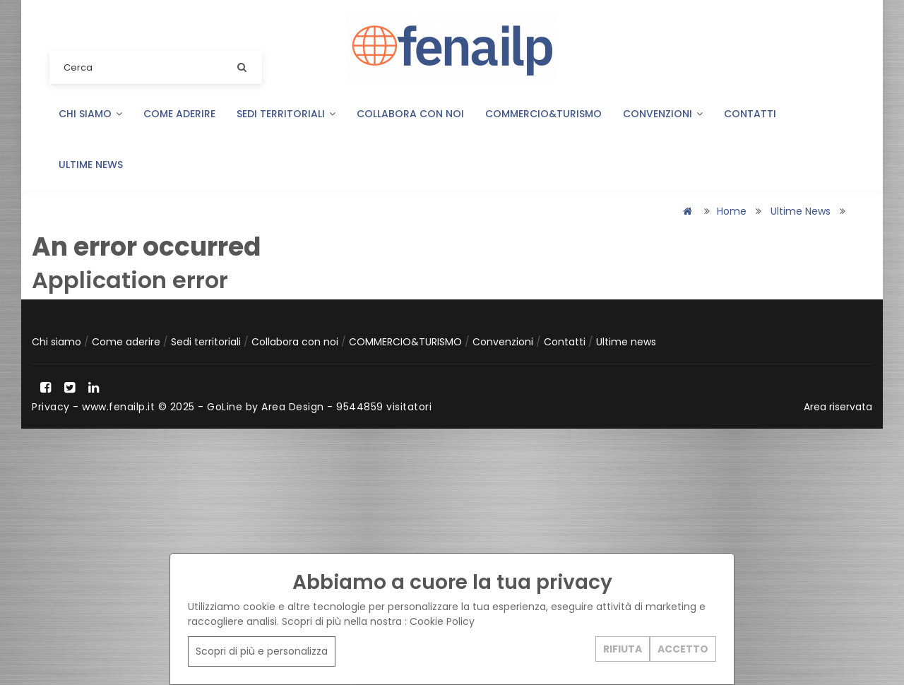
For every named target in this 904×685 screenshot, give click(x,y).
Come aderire (179, 114)
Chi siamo (90, 114)
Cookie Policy (442, 621)
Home (732, 211)
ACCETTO (683, 649)
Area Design (292, 407)
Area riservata (838, 407)
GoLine (224, 407)
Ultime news (91, 164)
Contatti (750, 114)
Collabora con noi (410, 114)
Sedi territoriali (286, 114)
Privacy (51, 407)
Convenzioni (663, 114)
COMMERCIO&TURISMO (543, 114)
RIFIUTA (622, 649)
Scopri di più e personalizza (262, 651)
